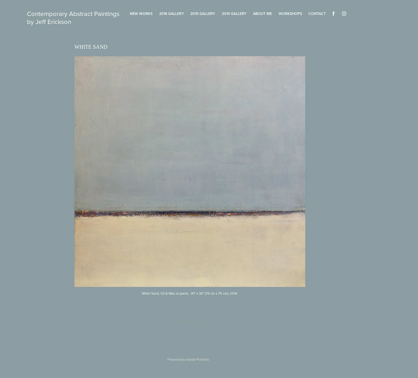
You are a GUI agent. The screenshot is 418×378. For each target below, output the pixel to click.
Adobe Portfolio (197, 359)
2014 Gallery (234, 13)
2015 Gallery (202, 13)
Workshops (290, 13)
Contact (317, 13)
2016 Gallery (171, 13)
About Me (262, 13)
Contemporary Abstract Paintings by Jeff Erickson (74, 17)
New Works (141, 13)
